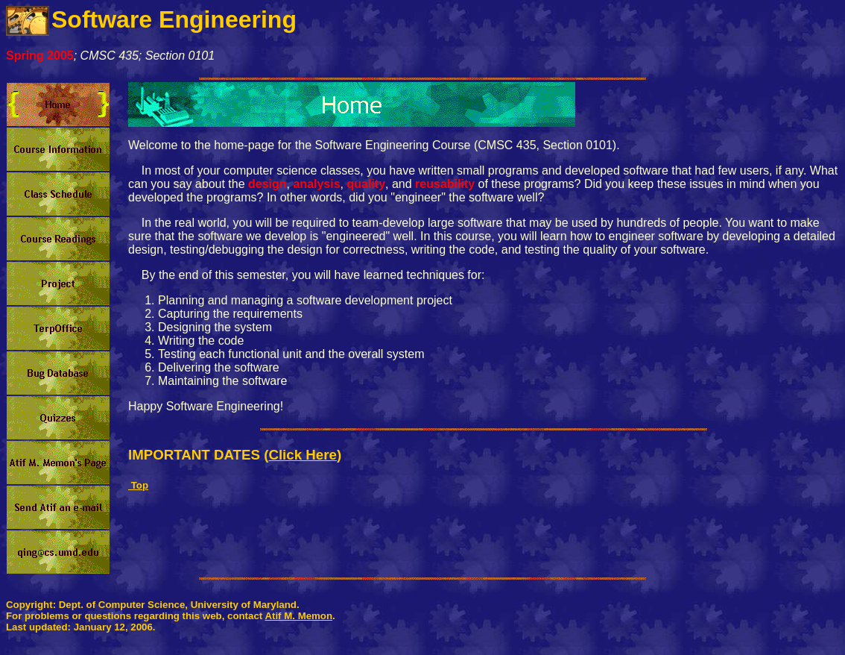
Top (138, 485)
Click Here (302, 455)
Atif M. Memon (298, 615)
